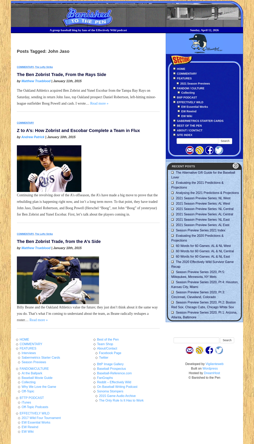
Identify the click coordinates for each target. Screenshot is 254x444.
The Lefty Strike (44, 67)
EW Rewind (188, 111)
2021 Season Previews (195, 83)
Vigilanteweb (214, 364)
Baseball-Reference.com (114, 373)
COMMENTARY (25, 67)
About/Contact (107, 348)
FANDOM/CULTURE (34, 368)
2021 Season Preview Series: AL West (203, 203)
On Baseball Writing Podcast (117, 386)
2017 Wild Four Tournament (41, 418)
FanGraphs (105, 377)
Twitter (103, 357)
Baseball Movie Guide (37, 377)
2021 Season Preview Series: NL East (203, 219)
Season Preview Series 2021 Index (200, 230)
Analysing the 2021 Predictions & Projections (207, 193)
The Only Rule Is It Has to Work (121, 400)
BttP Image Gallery (110, 364)
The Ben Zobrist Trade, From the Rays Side (61, 74)
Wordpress (210, 368)
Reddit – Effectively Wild (114, 382)
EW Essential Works (194, 106)
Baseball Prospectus (111, 368)
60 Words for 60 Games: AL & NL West (203, 246)
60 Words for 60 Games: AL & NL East (203, 256)
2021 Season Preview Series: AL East (202, 225)
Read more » (99, 103)
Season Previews (34, 362)
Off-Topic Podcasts (35, 407)
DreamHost (212, 373)
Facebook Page (110, 353)
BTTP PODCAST (32, 398)
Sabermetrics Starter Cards (41, 357)
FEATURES (28, 348)
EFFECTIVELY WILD (35, 413)
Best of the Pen (108, 339)
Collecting (188, 92)
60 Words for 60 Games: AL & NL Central (205, 251)
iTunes (26, 402)
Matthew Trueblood (35, 81)
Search (225, 141)
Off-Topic (28, 391)
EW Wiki (186, 116)
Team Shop (105, 344)
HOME (24, 339)
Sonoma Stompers (110, 391)
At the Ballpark (32, 373)
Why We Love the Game (39, 386)
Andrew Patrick (32, 137)
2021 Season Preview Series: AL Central (204, 214)
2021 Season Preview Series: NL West (203, 198)
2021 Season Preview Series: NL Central (204, 209)
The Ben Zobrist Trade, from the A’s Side (59, 241)
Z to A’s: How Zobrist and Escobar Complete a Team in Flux (78, 130)
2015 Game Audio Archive (117, 396)
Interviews (29, 353)
